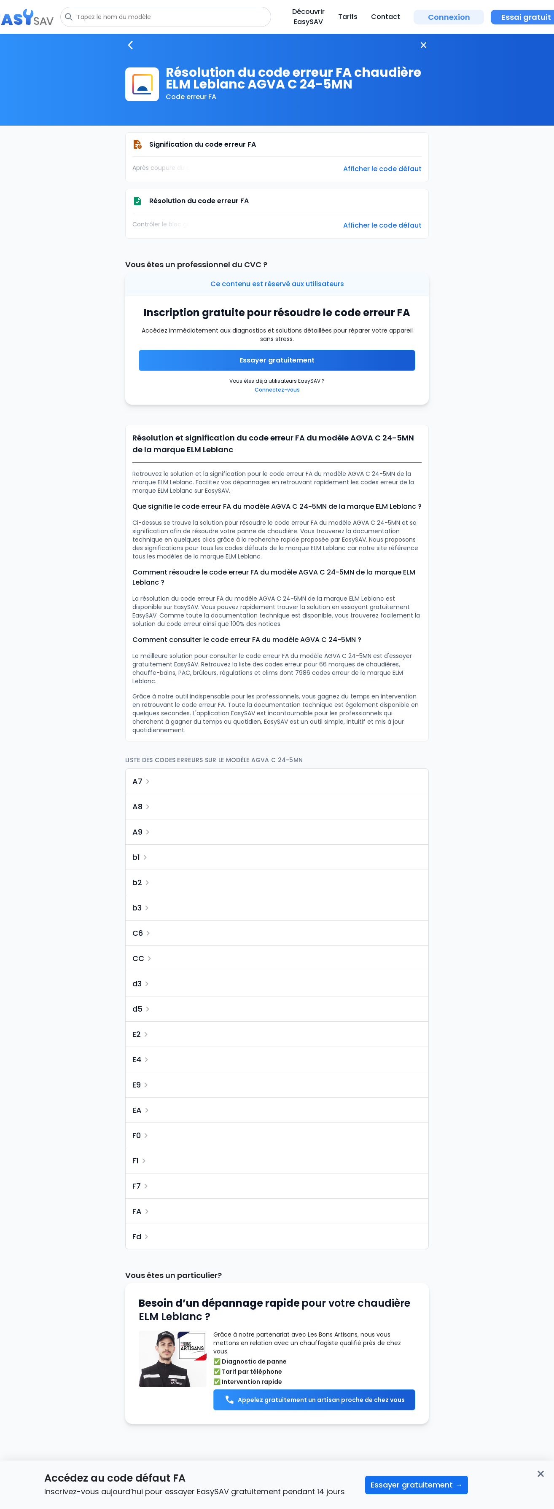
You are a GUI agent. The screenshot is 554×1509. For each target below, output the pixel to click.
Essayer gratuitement (277, 360)
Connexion (449, 17)
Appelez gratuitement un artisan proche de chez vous (314, 1400)
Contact (385, 16)
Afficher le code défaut (382, 169)
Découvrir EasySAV (308, 17)
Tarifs (348, 16)
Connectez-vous (277, 389)
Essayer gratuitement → (417, 1484)
